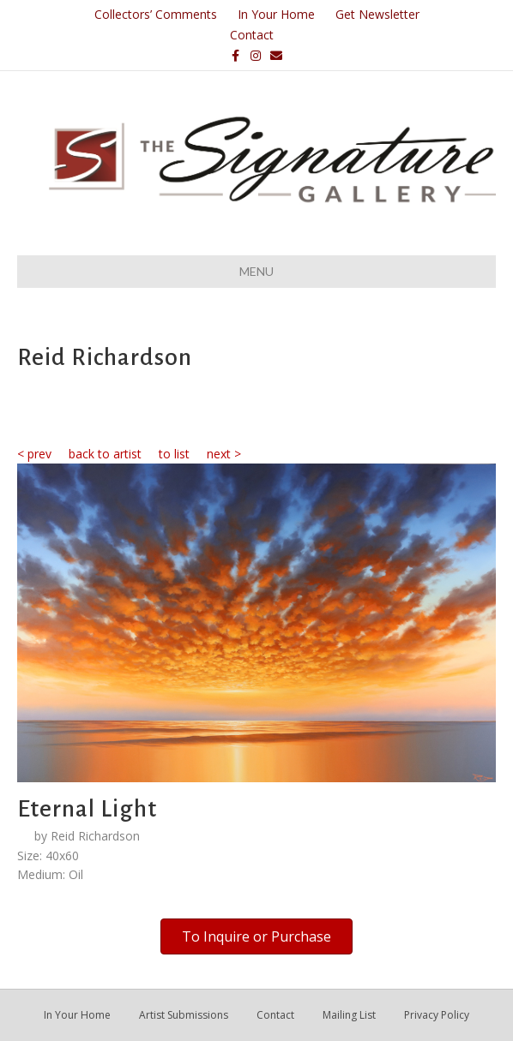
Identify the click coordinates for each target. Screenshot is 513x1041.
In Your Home (276, 14)
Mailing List (349, 1015)
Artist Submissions (183, 1015)
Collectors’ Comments (155, 14)
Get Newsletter (377, 14)
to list (174, 454)
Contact (252, 35)
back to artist (105, 454)
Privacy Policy (436, 1015)
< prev (34, 454)
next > (224, 454)
